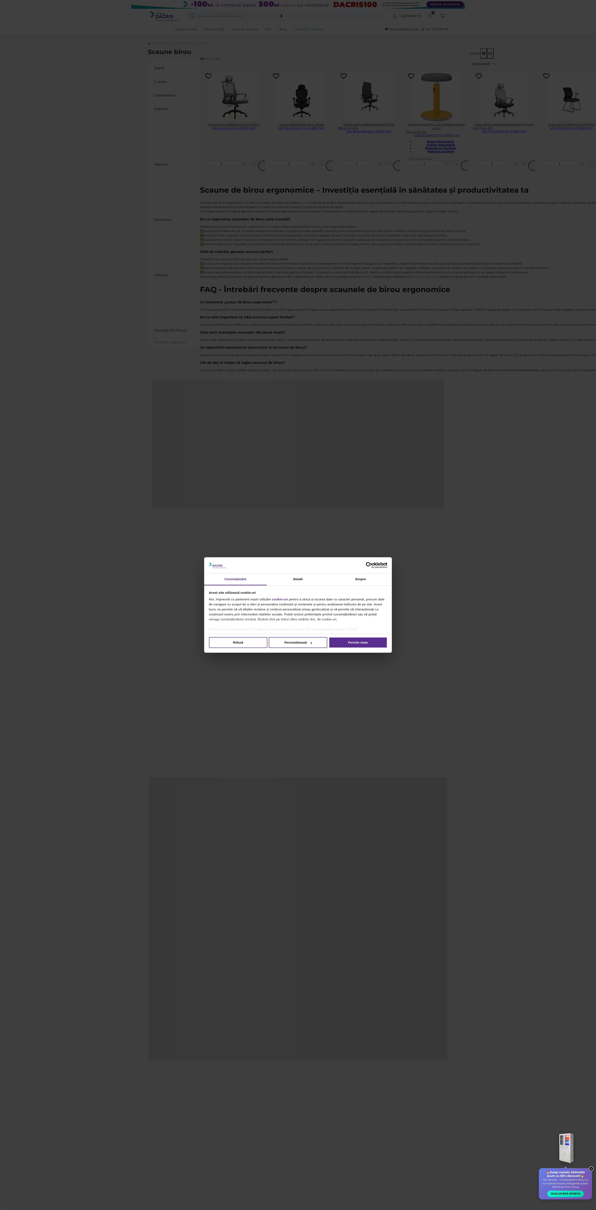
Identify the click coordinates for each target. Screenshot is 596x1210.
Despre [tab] (360, 579)
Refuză (238, 642)
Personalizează (298, 642)
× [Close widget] (591, 1175)
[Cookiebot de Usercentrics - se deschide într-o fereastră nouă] (369, 565)
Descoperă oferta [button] (565, 1200)
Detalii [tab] (298, 579)
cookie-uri (280, 599)
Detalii (352, 629)
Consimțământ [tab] (235, 579)
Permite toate (358, 642)
